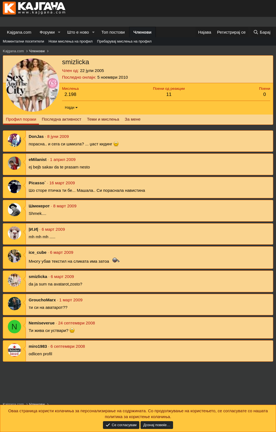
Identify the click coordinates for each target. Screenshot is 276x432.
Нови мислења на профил (70, 41)
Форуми (47, 32)
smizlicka (38, 276)
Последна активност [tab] (61, 119)
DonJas (36, 136)
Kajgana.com (19, 32)
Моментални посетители (23, 41)
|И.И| (33, 229)
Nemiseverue (42, 323)
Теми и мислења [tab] (103, 119)
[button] (59, 32)
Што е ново (78, 32)
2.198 (71, 94)
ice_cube (37, 252)
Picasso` (37, 182)
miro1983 (38, 346)
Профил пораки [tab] (21, 119)
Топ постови (113, 32)
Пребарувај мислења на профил (124, 41)
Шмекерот (39, 205)
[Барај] (261, 32)
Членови (143, 32)
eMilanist (37, 159)
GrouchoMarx (42, 299)
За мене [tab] (133, 119)
